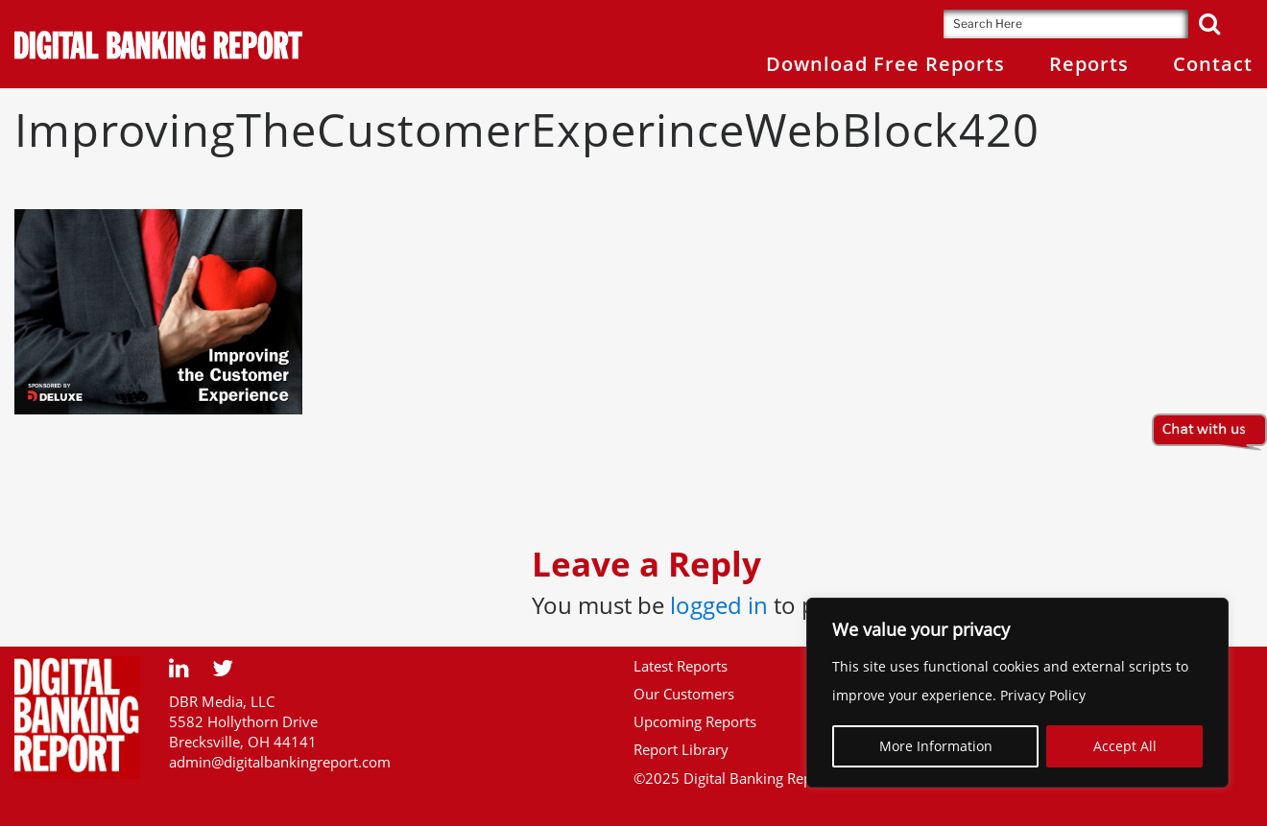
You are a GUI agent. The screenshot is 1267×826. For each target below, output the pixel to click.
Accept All (1125, 746)
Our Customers (684, 693)
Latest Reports (681, 665)
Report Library (681, 749)
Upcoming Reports (695, 721)
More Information (935, 746)
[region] (1017, 693)
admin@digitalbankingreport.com (280, 761)
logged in (719, 605)
